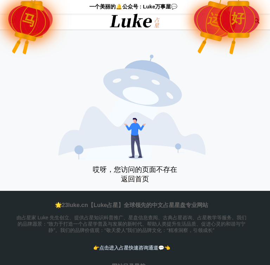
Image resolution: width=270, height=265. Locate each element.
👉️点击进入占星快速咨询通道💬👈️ (131, 248)
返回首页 (135, 179)
